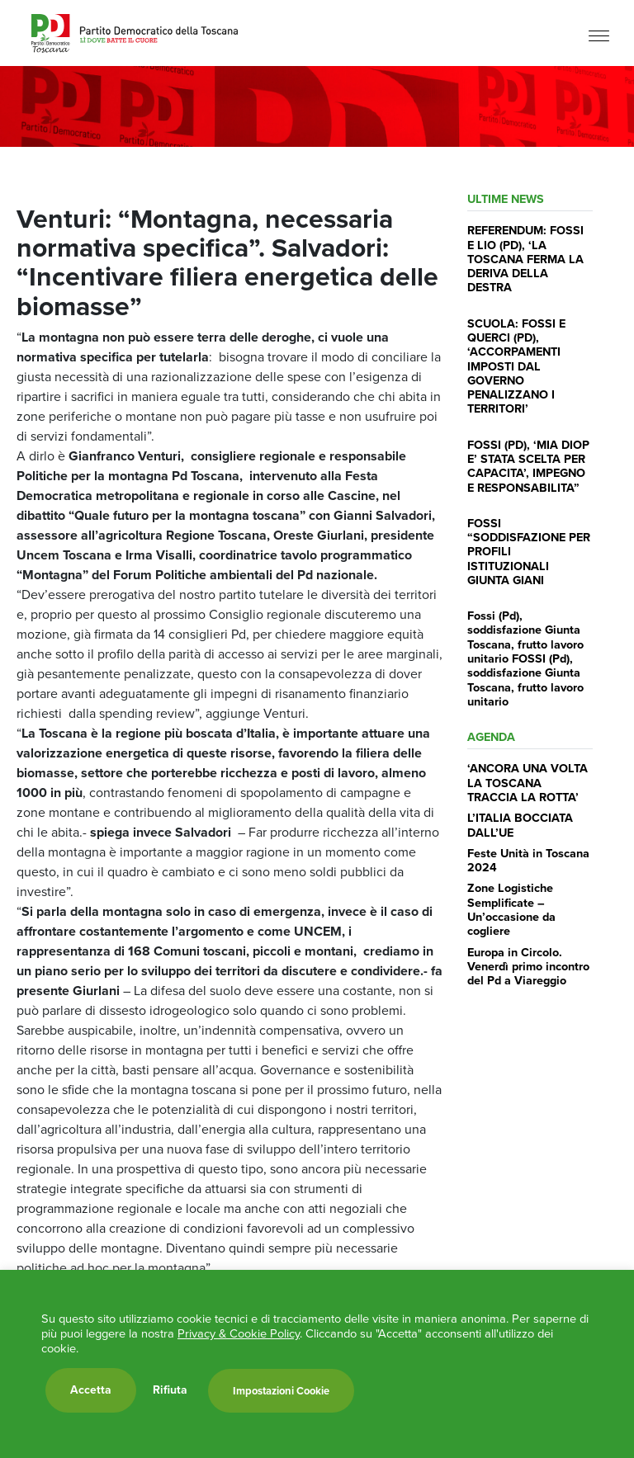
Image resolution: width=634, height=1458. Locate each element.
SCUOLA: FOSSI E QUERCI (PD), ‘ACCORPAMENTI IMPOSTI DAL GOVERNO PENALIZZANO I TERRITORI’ (516, 366)
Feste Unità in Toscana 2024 (528, 860)
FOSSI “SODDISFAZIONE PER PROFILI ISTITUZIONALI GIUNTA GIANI (528, 551)
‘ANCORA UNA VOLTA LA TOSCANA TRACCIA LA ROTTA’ (527, 782)
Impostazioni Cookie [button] (281, 1391)
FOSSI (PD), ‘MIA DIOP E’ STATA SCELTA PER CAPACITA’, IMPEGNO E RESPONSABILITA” (528, 466)
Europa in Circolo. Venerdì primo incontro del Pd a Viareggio (528, 966)
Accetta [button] (90, 1390)
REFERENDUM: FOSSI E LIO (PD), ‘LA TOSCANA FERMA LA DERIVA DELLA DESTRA (525, 258)
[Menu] (599, 35)
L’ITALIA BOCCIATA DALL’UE (520, 825)
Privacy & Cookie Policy (238, 1333)
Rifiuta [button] (170, 1390)
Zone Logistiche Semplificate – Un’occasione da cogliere (511, 909)
